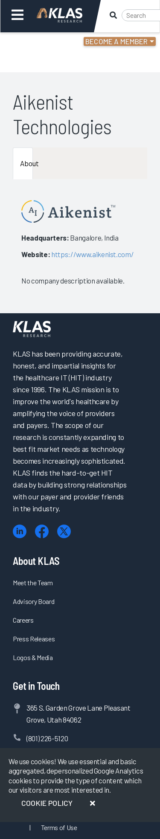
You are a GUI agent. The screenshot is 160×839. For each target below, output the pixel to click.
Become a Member (116, 41)
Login (43, 42)
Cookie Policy (47, 803)
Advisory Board (33, 601)
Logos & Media (33, 657)
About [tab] (26, 163)
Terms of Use (59, 827)
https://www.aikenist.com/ (92, 254)
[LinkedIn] (19, 531)
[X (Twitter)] (64, 531)
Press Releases (34, 639)
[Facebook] (42, 531)
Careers (23, 620)
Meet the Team (33, 582)
